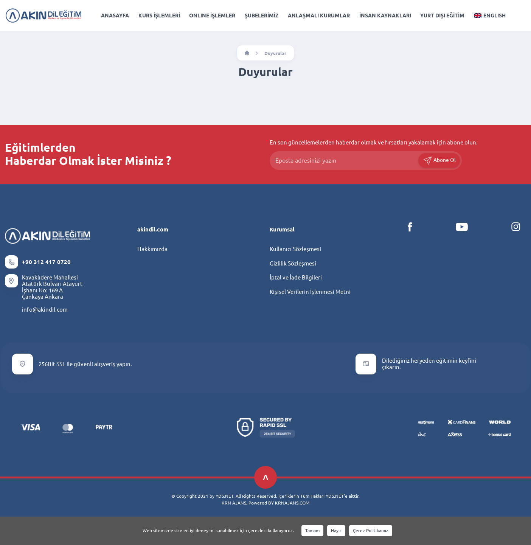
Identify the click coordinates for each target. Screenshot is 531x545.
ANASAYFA (115, 15)
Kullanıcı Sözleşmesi (295, 249)
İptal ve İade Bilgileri (296, 277)
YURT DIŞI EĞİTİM (442, 15)
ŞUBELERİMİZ (262, 15)
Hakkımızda (152, 249)
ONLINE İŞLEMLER (212, 15)
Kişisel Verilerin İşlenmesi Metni (310, 292)
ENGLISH (490, 15)
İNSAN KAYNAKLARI (385, 15)
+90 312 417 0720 (46, 262)
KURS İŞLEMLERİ (159, 15)
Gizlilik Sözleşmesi (293, 263)
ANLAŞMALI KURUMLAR (319, 15)
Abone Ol (439, 160)
